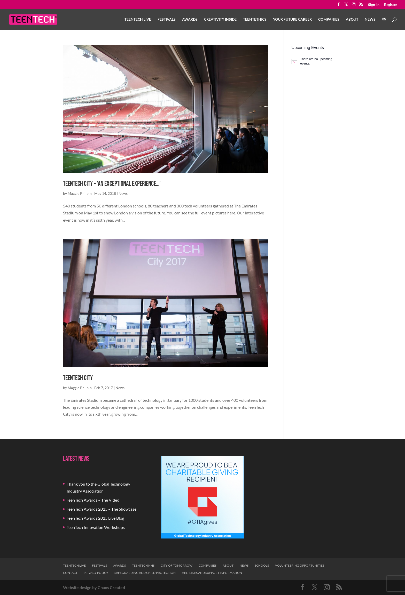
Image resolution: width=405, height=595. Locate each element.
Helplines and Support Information (212, 573)
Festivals (167, 19)
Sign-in (373, 5)
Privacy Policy (96, 573)
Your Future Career (292, 19)
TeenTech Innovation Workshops (96, 527)
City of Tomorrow (176, 565)
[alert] (317, 61)
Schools (262, 565)
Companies (328, 19)
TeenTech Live (137, 19)
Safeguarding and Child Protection (145, 573)
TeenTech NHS (143, 565)
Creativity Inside (220, 19)
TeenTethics (255, 19)
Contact (70, 573)
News (370, 19)
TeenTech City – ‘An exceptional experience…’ (112, 184)
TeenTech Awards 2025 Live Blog (95, 518)
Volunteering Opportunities (299, 565)
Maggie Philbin (80, 193)
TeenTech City (78, 378)
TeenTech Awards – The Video (93, 499)
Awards (190, 19)
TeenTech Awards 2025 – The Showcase (101, 508)
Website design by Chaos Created (94, 587)
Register (390, 5)
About (352, 19)
